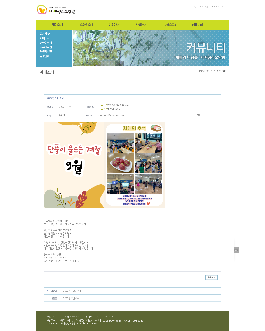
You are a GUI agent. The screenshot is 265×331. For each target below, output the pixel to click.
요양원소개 (86, 24)
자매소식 (44, 38)
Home (201, 71)
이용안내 (113, 24)
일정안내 (44, 56)
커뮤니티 (197, 24)
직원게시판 (46, 51)
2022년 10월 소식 (72, 291)
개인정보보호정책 (70, 317)
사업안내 (141, 24)
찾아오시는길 (92, 317)
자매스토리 (170, 24)
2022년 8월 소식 (71, 298)
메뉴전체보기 (217, 7)
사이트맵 (109, 317)
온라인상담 (46, 42)
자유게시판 (46, 47)
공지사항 (203, 7)
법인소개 (57, 24)
